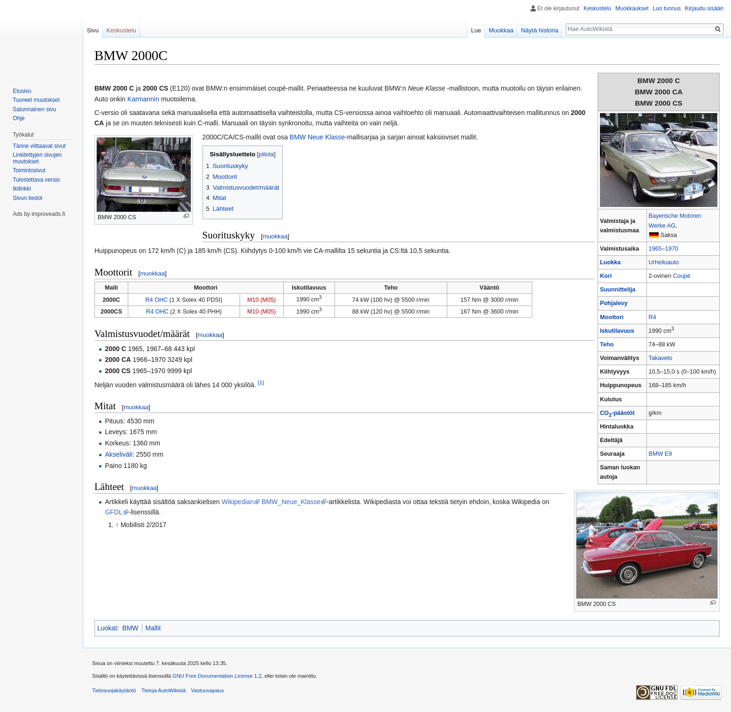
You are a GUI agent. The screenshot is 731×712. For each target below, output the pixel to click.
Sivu (93, 30)
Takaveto (660, 358)
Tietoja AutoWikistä (163, 690)
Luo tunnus (667, 8)
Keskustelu (597, 8)
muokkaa (275, 236)
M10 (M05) (261, 300)
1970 (671, 248)
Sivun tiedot (27, 198)
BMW (130, 628)
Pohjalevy (614, 303)
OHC (161, 300)
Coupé (681, 276)
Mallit (153, 628)
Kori (606, 276)
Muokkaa (501, 30)
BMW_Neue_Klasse (291, 501)
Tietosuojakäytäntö (114, 690)
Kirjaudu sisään (704, 8)
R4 (652, 317)
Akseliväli (118, 454)
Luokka (610, 262)
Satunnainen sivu (34, 109)
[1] (261, 382)
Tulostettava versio (36, 179)
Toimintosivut (29, 170)
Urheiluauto (664, 262)
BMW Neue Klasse (317, 137)
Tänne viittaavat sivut (39, 146)
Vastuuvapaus (207, 690)
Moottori (611, 317)
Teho (607, 344)
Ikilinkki (22, 188)
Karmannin (143, 99)
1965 (655, 248)
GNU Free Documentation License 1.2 (217, 676)
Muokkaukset (632, 8)
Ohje (18, 118)
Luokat (107, 628)
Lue (476, 30)
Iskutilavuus (617, 331)
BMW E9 (660, 454)
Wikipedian (238, 501)
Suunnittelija (618, 289)
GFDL (113, 512)
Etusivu (22, 91)
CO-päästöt (617, 413)
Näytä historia (539, 30)
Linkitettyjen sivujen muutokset (37, 158)
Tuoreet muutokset (36, 100)
